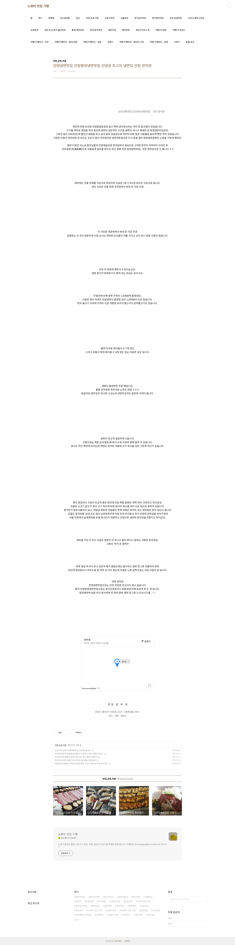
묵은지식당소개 (142, 29)
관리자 (127, 941)
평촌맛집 (96, 905)
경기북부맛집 (158, 17)
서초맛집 (156, 910)
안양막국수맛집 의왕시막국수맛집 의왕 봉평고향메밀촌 (75, 760)
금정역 (78, 901)
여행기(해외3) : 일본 (92, 41)
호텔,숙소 (190, 41)
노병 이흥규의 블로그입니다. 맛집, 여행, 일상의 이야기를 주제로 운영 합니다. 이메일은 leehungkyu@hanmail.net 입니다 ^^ (112, 846)
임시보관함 (65, 17)
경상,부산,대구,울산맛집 (55, 29)
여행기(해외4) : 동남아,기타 (131, 41)
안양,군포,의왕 (92, 17)
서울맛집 (124, 17)
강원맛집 (34, 29)
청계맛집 (132, 905)
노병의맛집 (111, 910)
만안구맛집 (109, 896)
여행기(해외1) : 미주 (40, 41)
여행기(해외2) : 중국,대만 (66, 41)
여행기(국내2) (179, 29)
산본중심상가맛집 (83, 914)
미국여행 (102, 901)
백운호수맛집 (81, 905)
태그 (40, 17)
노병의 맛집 (113, 914)
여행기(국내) (161, 29)
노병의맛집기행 (144, 901)
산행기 (110, 41)
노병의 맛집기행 (95, 910)
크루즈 (177, 41)
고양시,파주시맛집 (196, 17)
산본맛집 (144, 910)
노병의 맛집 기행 (38, 6)
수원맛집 (127, 914)
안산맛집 (99, 914)
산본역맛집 (115, 901)
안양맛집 (136, 896)
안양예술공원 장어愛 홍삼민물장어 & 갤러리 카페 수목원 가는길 (79, 753)
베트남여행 (95, 896)
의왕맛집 (90, 901)
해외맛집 (126, 29)
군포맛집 (128, 901)
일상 (78, 17)
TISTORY (118, 941)
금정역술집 (123, 896)
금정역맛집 (80, 896)
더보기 (76, 919)
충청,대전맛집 (78, 29)
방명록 (51, 17)
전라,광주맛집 (96, 29)
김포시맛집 (110, 17)
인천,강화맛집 (176, 17)
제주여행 (139, 914)
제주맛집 (112, 29)
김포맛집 (151, 914)
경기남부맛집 (140, 17)
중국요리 (79, 910)
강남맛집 (145, 905)
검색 (204, 899)
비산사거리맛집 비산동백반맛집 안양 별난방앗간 (73, 750)
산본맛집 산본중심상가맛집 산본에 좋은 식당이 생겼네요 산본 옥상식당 (81, 763)
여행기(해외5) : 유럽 (159, 41)
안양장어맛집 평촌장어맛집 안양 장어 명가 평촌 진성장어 (76, 757)
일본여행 (108, 905)
